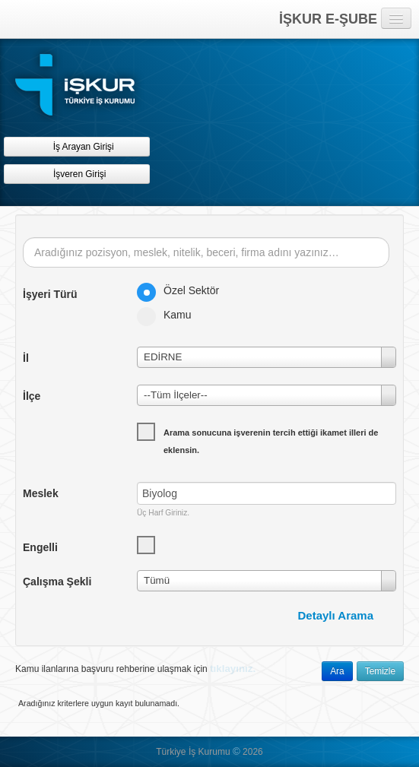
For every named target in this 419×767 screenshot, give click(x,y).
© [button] (236, 751)
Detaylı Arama (336, 615)
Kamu (169, 314)
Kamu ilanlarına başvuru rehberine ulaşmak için (135, 668)
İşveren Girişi (77, 173)
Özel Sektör (183, 290)
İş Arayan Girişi (76, 146)
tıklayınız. (233, 668)
